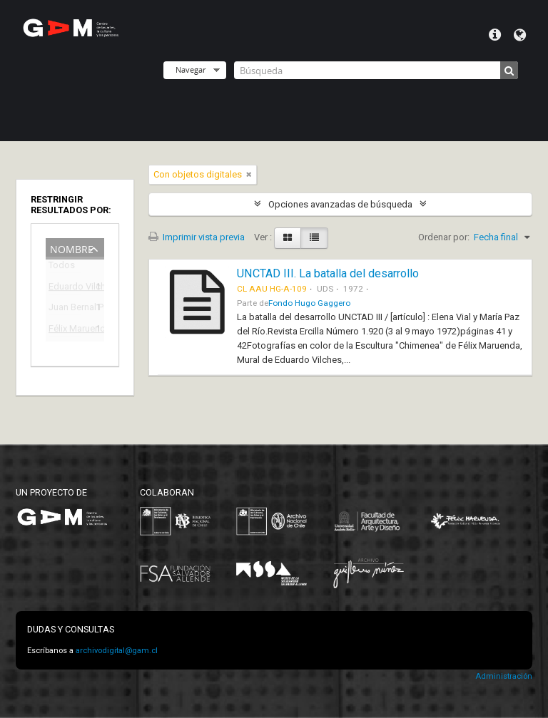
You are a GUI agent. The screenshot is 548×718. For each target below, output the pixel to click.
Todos (62, 267)
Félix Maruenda (65, 330)
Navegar (191, 69)
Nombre (71, 247)
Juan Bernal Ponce (65, 309)
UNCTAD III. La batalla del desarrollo (328, 273)
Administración (503, 676)
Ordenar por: (444, 237)
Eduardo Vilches (65, 288)
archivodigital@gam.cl (117, 650)
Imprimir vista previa (196, 237)
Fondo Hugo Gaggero (309, 303)
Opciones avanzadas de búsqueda (340, 204)
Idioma (519, 35)
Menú (494, 35)
